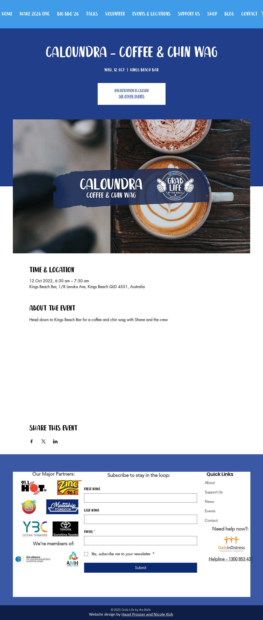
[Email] (139, 540)
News (209, 501)
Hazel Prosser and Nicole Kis (146, 614)
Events (210, 511)
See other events (131, 96)
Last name (91, 510)
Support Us (214, 492)
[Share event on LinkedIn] (55, 441)
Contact (211, 520)
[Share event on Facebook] (31, 441)
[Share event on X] (43, 441)
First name (92, 489)
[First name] (139, 498)
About (210, 482)
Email (89, 532)
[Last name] (139, 519)
